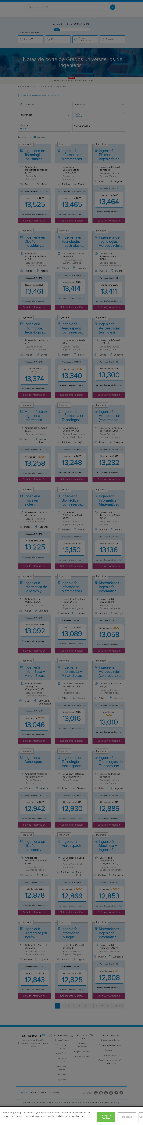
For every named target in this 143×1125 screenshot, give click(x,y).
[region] (71, 1115)
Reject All (127, 1117)
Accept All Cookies (106, 1117)
